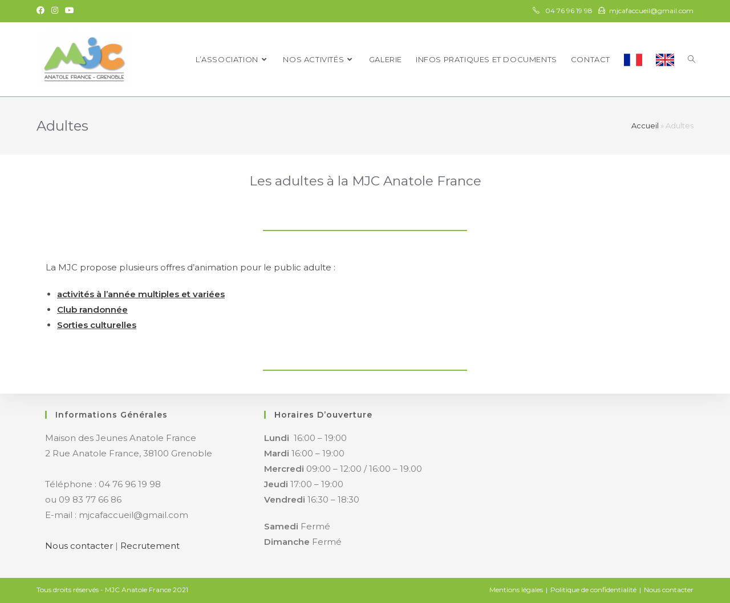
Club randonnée (92, 309)
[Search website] (691, 59)
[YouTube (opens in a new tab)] (70, 11)
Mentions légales (516, 589)
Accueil (645, 125)
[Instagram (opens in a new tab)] (55, 11)
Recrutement (150, 545)
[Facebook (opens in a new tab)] (42, 11)
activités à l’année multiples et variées (141, 294)
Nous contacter (79, 545)
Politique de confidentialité (593, 589)
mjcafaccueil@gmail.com (651, 10)
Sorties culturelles (96, 324)
